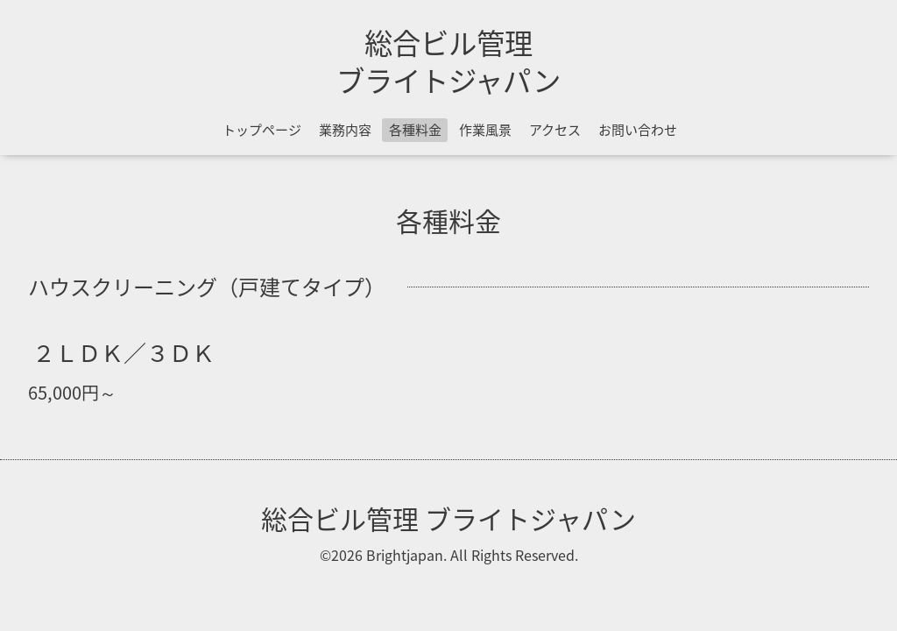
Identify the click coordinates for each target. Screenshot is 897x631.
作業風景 (485, 129)
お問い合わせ (637, 129)
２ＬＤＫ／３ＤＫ (123, 351)
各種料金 (415, 129)
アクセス (555, 129)
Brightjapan (404, 554)
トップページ (261, 129)
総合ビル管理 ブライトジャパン (448, 61)
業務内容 (345, 129)
